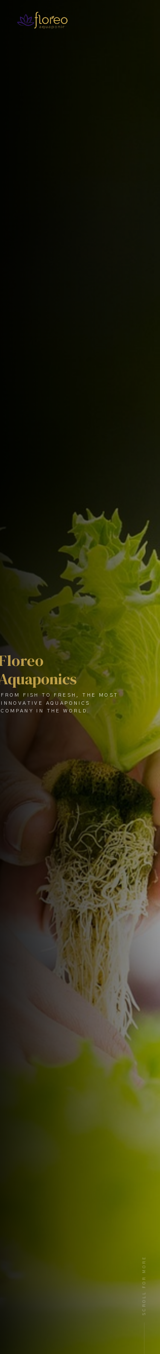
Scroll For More (144, 1285)
